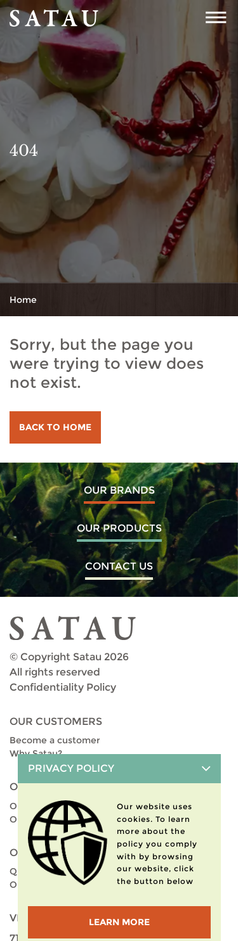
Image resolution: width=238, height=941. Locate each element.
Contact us (119, 566)
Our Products (119, 528)
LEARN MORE (119, 922)
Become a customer (55, 740)
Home (23, 299)
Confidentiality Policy (63, 687)
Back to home (55, 427)
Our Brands (119, 490)
